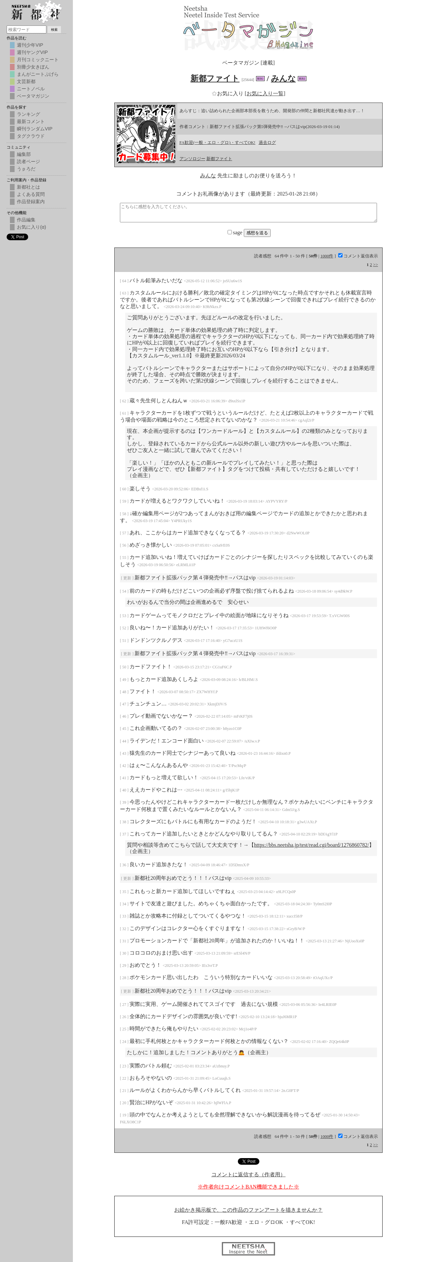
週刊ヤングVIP (32, 52)
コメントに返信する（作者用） (248, 1174)
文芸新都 (26, 81)
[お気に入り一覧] (265, 93)
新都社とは (28, 187)
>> (375, 264)
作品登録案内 (31, 201)
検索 (54, 29)
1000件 (326, 255)
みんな (283, 78)
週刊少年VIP (30, 45)
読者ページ (28, 161)
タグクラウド (31, 136)
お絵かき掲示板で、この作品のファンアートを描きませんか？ (248, 1210)
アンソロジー (192, 158)
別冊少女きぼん (33, 66)
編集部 (24, 154)
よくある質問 (31, 194)
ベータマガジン (33, 96)
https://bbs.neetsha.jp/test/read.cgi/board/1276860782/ (311, 845)
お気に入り (228, 93)
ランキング (28, 114)
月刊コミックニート (38, 59)
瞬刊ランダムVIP (34, 128)
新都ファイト (214, 78)
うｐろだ (26, 168)
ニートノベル (31, 88)
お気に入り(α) (31, 227)
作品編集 (26, 219)
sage (235, 232)
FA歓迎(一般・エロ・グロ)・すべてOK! (217, 142)
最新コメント (31, 121)
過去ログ (267, 142)
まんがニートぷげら (38, 74)
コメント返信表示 (358, 255)
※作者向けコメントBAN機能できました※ (248, 1187)
